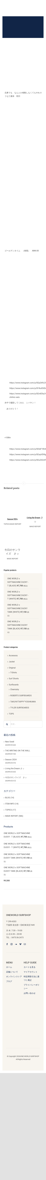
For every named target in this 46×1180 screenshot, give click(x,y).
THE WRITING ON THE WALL (17, 750)
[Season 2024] (12, 492)
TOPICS (7, 524)
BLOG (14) (9, 797)
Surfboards (14, 684)
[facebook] (7, 944)
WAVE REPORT (15, 524)
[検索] (7, 724)
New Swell (9, 742)
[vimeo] (20, 944)
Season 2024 (12, 519)
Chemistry (14, 689)
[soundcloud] (16, 944)
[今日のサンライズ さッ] (12, 537)
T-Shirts (13, 672)
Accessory (13, 655)
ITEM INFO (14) (12, 804)
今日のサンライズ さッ (12, 552)
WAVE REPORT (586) (14, 816)
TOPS (11, 714)
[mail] (25, 944)
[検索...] (23, 724)
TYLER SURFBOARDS (19, 708)
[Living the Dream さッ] (35, 492)
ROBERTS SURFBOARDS (21, 695)
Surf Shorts (14, 678)
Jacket (12, 661)
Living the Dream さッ (35, 520)
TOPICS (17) (10, 810)
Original (12, 668)
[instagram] (12, 944)
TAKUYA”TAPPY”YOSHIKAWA (23, 702)
